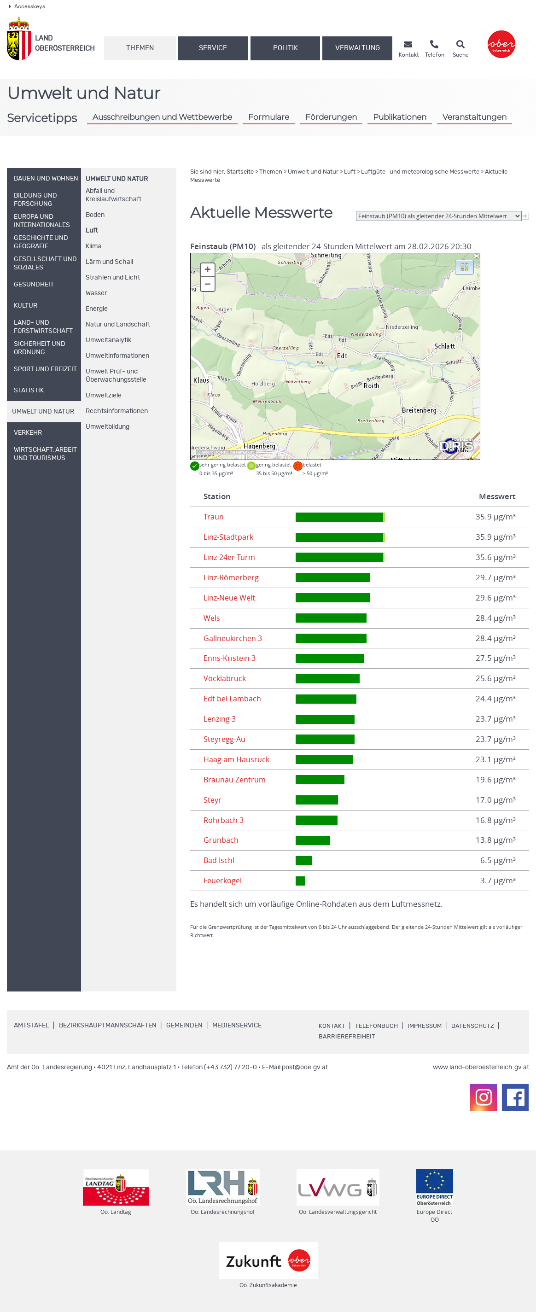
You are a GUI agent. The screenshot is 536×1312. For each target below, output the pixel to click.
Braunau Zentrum (236, 780)
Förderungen (331, 117)
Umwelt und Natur (117, 179)
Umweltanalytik (108, 340)
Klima (93, 246)
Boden (95, 215)
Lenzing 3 (221, 719)
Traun (214, 517)
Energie (97, 309)
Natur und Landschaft (118, 324)
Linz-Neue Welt (231, 598)
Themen (140, 48)
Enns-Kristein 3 (230, 658)
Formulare (268, 117)
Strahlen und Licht (113, 277)
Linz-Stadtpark (229, 537)
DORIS (221, 452)
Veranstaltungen (475, 117)
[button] (464, 266)
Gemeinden (184, 1025)
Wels (212, 618)
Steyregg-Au (225, 739)
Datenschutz (478, 1026)
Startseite (240, 172)
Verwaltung (357, 48)
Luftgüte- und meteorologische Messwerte (420, 172)
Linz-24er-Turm (231, 557)
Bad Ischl (219, 860)
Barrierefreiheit (347, 1036)
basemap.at (242, 452)
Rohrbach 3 (224, 820)
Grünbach (221, 840)
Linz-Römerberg (233, 577)
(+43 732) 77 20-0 (230, 1067)
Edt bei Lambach (233, 699)
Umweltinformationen (117, 356)
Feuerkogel (224, 880)
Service (213, 48)
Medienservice (237, 1025)
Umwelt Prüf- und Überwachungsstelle (116, 375)
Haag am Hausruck (237, 759)
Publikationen (399, 117)
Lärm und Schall (109, 262)
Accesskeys (27, 6)
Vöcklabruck (225, 678)
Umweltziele (104, 395)
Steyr (213, 800)
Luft (92, 230)
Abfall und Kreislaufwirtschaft (113, 195)
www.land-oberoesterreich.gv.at (481, 1067)
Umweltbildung (107, 427)
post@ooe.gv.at (305, 1067)
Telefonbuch (377, 1026)
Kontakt (332, 1026)
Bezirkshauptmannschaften (108, 1025)
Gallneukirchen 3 (234, 638)
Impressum (427, 1026)
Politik (285, 48)
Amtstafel (31, 1025)
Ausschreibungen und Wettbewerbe (162, 117)
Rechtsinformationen (117, 411)
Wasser (96, 293)
